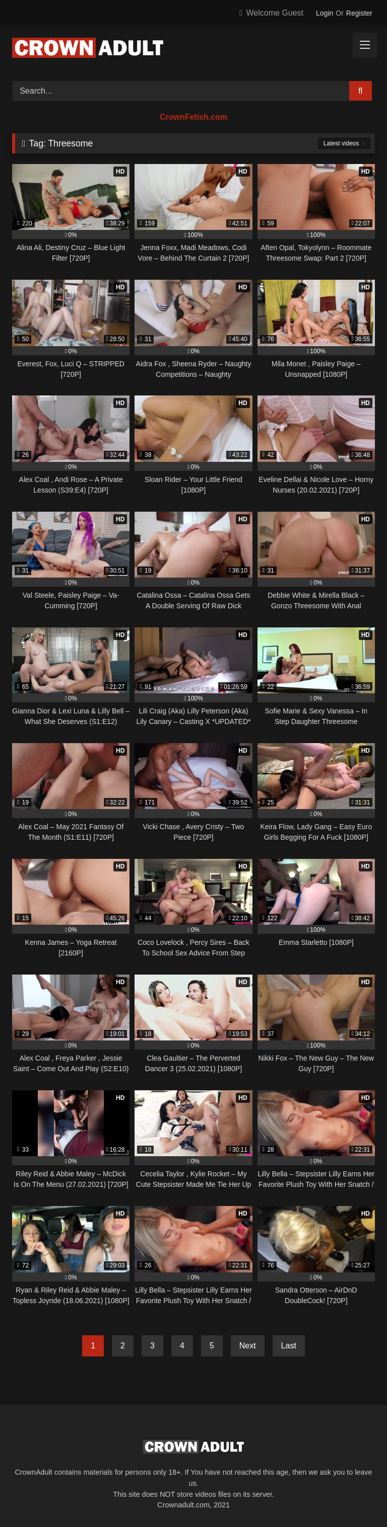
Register (359, 13)
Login (324, 13)
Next (247, 1345)
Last (288, 1345)
